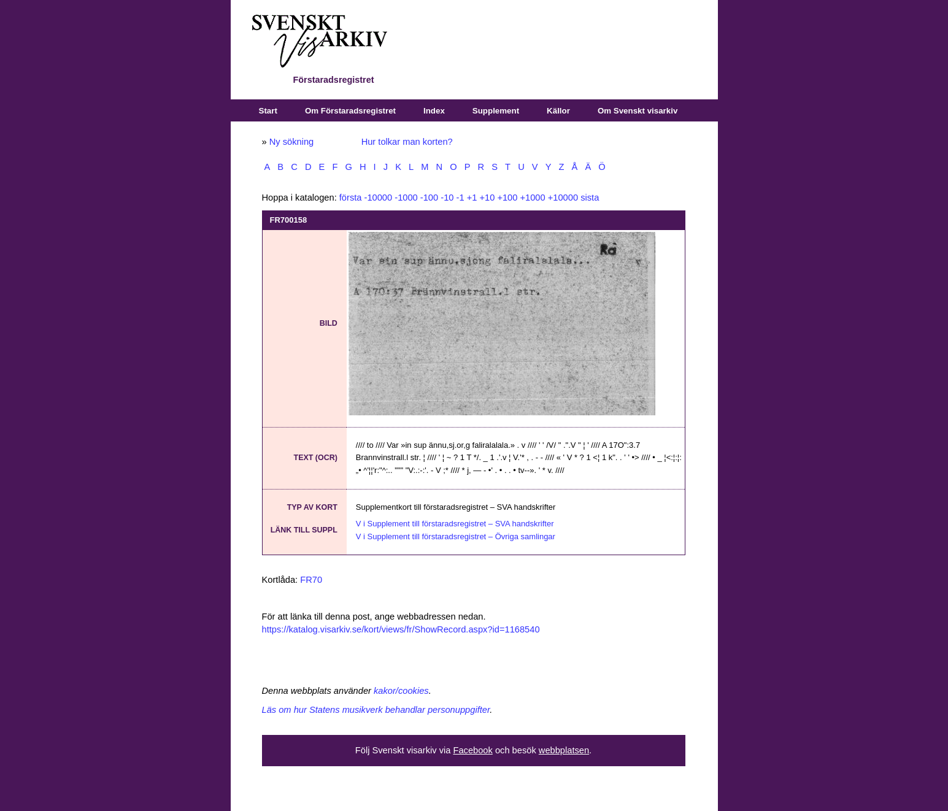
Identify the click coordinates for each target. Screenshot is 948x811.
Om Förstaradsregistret (350, 110)
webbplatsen (564, 750)
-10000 (378, 197)
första (350, 197)
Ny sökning (291, 142)
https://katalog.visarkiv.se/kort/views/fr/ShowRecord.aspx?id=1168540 (401, 629)
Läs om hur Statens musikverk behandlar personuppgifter (376, 710)
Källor (558, 110)
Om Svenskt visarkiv (637, 110)
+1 (472, 197)
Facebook (472, 750)
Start (268, 110)
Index (434, 110)
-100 (429, 197)
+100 (507, 197)
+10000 (563, 197)
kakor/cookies (401, 691)
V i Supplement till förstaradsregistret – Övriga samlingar (455, 536)
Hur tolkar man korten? (407, 142)
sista (589, 197)
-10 (447, 197)
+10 (487, 197)
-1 (460, 197)
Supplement (495, 110)
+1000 (532, 197)
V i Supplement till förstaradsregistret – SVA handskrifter (455, 523)
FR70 (311, 580)
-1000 (406, 197)
